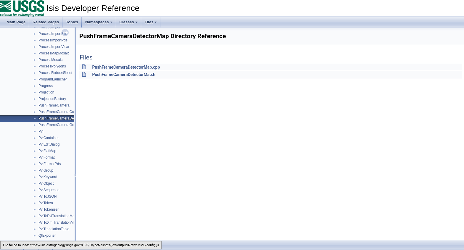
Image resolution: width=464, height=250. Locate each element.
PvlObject (46, 183)
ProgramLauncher (52, 79)
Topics (72, 22)
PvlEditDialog (48, 144)
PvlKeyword (47, 177)
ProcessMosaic (50, 60)
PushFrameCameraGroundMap (63, 125)
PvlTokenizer (48, 209)
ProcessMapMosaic (54, 53)
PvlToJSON (47, 196)
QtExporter (47, 235)
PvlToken (45, 203)
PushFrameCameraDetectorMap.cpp (126, 67)
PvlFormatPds (49, 164)
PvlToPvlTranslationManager (60, 216)
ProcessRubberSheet (55, 73)
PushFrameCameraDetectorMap (64, 118)
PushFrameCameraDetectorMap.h (123, 74)
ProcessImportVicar (53, 47)
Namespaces (98, 22)
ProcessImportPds (52, 40)
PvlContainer (48, 138)
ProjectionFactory (52, 99)
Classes (129, 22)
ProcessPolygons (52, 66)
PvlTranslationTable (53, 229)
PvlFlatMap (47, 151)
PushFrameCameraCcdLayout (62, 112)
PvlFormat (46, 157)
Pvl (41, 131)
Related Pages (46, 22)
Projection (46, 92)
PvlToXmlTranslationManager (61, 222)
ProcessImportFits (52, 34)
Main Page (16, 22)
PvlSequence (48, 190)
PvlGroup (45, 170)
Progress (45, 86)
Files (151, 22)
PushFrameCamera (54, 105)
